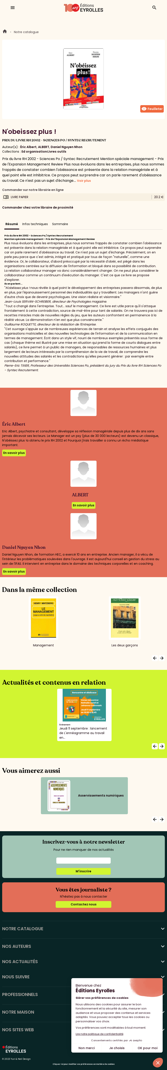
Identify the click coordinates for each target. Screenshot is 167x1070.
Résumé (11, 224)
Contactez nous (84, 904)
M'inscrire (83, 871)
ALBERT (43, 147)
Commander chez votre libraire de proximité (37, 207)
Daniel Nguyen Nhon (66, 147)
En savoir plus (14, 453)
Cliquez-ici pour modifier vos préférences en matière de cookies (84, 1064)
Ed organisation (34, 151)
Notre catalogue (26, 32)
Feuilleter (152, 108)
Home (4, 32)
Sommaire (60, 224)
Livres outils (56, 151)
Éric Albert (28, 147)
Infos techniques (35, 224)
